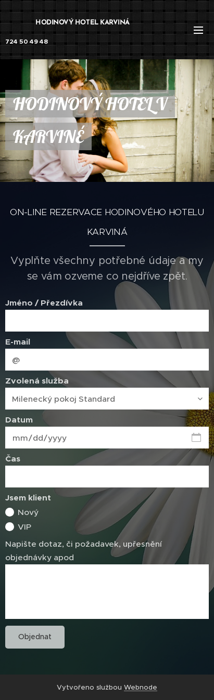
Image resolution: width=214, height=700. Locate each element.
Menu (198, 30)
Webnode (140, 687)
